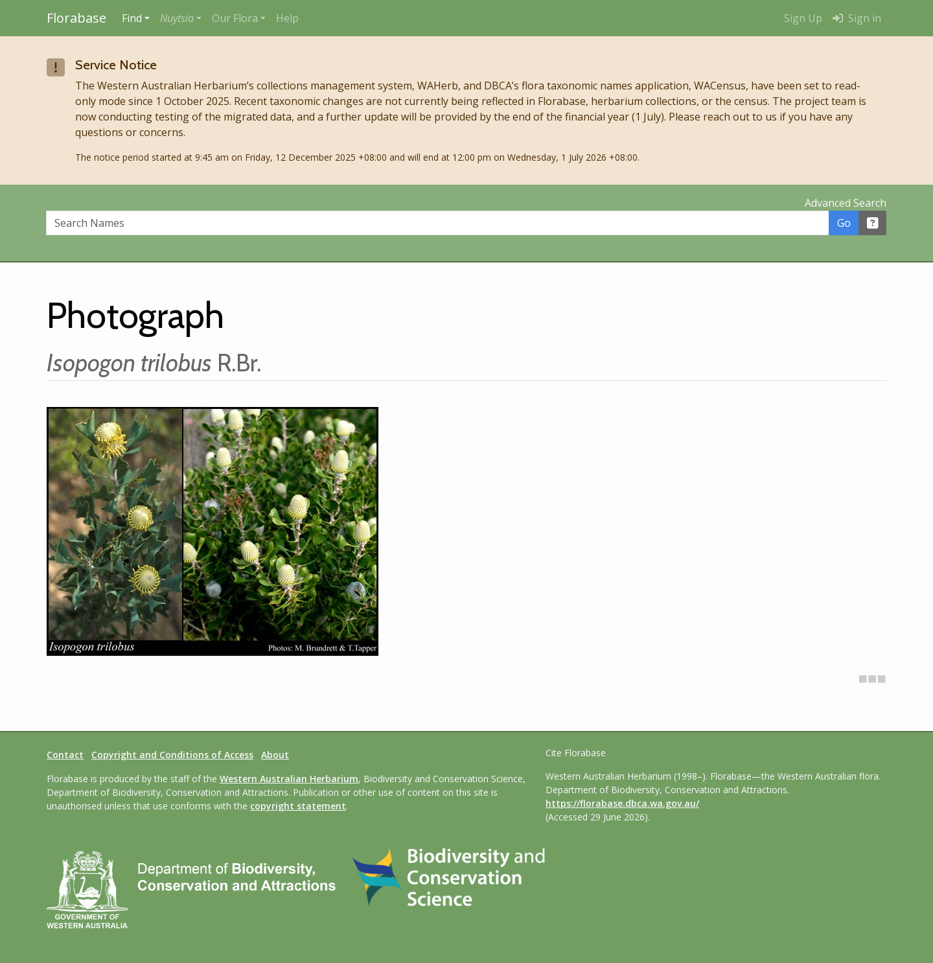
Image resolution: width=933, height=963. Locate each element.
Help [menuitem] (287, 18)
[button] (181, 18)
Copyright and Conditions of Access (172, 754)
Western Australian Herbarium (289, 778)
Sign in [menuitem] (857, 18)
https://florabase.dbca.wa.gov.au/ (622, 803)
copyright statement (298, 806)
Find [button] (132, 18)
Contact (65, 754)
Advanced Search (845, 203)
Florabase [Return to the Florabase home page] (76, 18)
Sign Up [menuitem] (803, 18)
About (275, 754)
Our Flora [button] (235, 18)
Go (844, 223)
